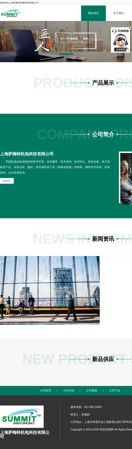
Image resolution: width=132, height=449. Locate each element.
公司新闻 (91, 390)
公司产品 (114, 390)
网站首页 (93, 13)
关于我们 (118, 13)
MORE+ (7, 180)
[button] (66, 54)
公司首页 (45, 390)
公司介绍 (68, 390)
